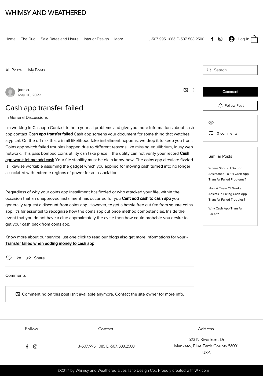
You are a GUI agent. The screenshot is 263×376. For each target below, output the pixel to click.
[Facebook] (212, 39)
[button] (254, 39)
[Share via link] (35, 258)
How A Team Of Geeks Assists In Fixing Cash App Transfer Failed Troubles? (228, 193)
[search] (230, 70)
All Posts (13, 69)
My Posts (36, 69)
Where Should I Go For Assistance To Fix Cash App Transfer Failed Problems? (229, 173)
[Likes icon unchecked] (8, 258)
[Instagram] (220, 39)
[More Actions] (191, 90)
